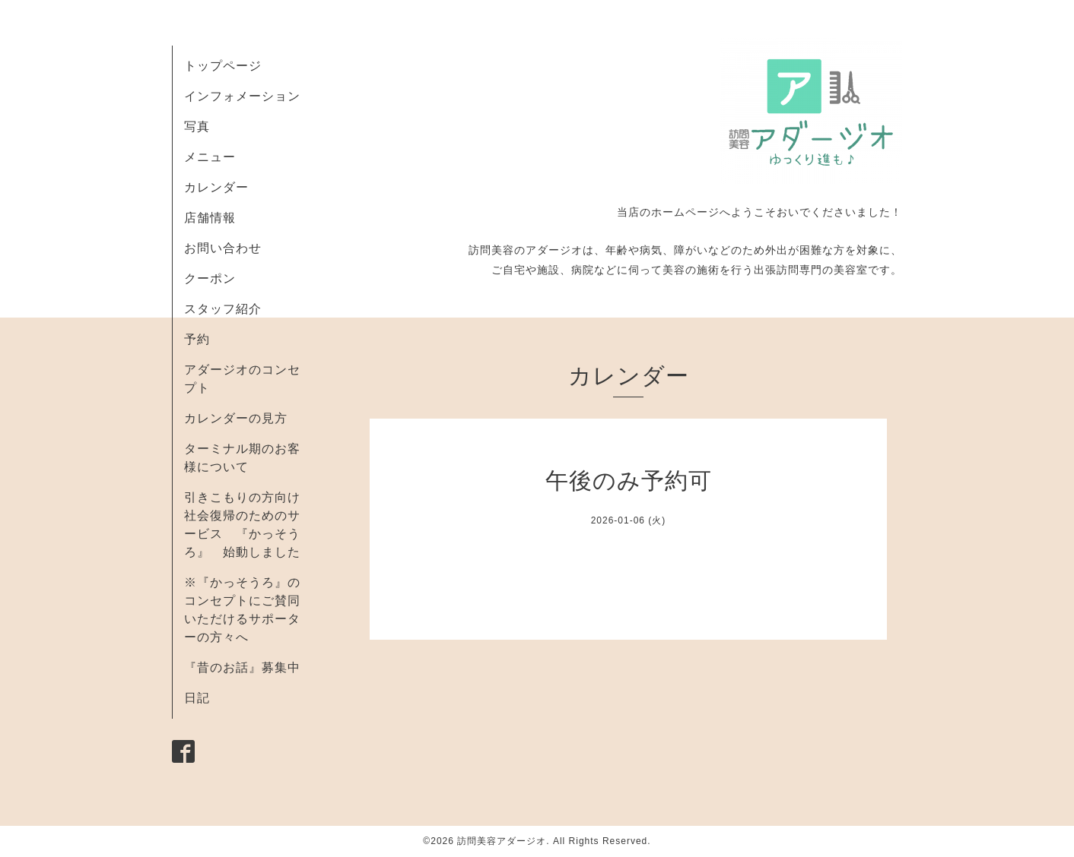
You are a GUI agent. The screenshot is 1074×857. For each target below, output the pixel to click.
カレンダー (216, 187)
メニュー (210, 156)
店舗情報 (210, 217)
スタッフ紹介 (223, 308)
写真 (197, 126)
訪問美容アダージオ (501, 841)
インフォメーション (242, 96)
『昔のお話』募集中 (242, 667)
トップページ (223, 65)
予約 (197, 339)
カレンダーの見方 (236, 418)
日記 (197, 697)
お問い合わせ (223, 248)
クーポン (210, 278)
